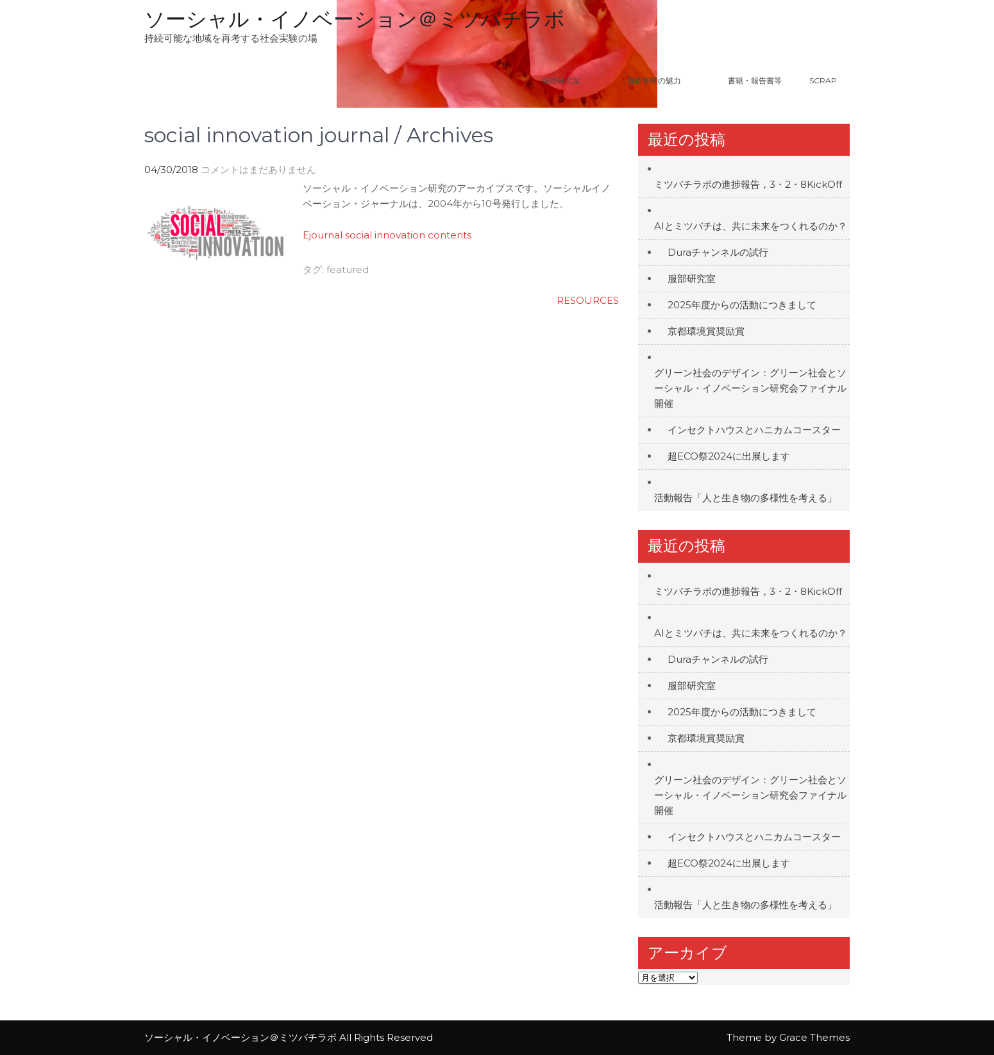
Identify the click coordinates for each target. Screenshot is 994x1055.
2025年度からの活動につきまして (742, 305)
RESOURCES (588, 300)
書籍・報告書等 (755, 80)
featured (347, 269)
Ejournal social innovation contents (387, 235)
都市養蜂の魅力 (670, 80)
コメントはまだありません (258, 169)
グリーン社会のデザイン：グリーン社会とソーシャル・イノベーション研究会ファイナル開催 (750, 388)
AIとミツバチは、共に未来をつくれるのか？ (750, 226)
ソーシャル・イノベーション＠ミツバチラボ (354, 18)
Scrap (823, 80)
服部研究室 (561, 80)
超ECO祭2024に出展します (729, 456)
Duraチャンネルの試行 (718, 252)
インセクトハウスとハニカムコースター (754, 430)
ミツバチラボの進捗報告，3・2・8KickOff (748, 184)
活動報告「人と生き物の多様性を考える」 (745, 498)
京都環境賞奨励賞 (706, 331)
